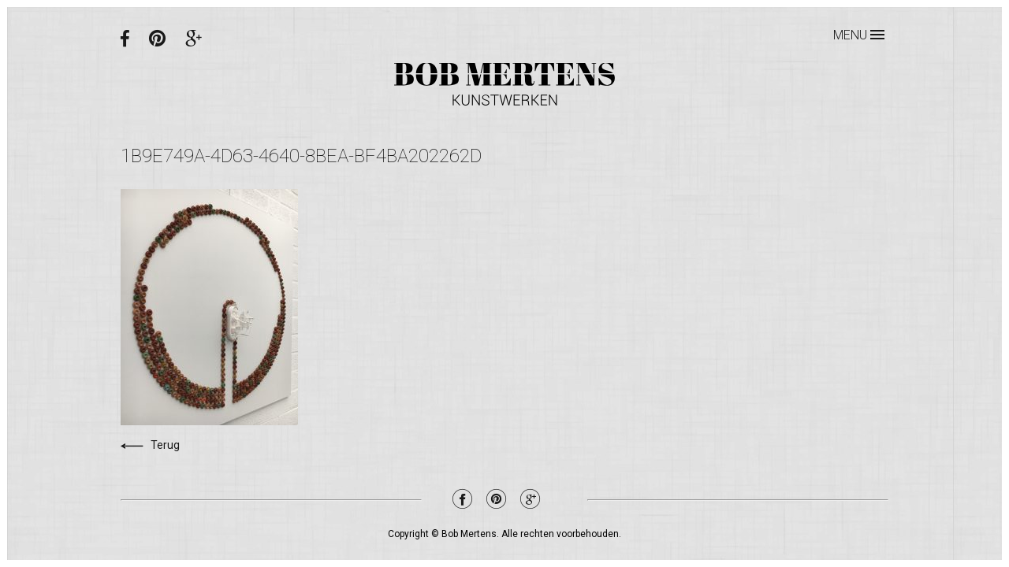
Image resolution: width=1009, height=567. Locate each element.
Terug (150, 445)
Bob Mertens (504, 84)
